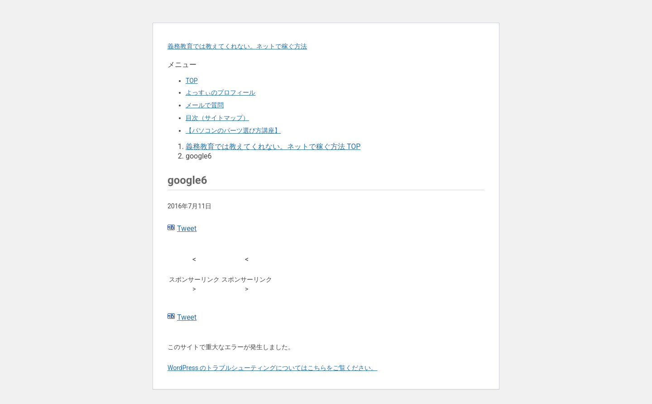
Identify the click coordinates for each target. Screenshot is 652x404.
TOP (192, 80)
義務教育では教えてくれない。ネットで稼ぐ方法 (237, 46)
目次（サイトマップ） (217, 117)
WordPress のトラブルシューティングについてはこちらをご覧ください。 (273, 367)
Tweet (187, 228)
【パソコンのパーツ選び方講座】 (233, 130)
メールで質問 (205, 105)
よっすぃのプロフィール (220, 92)
